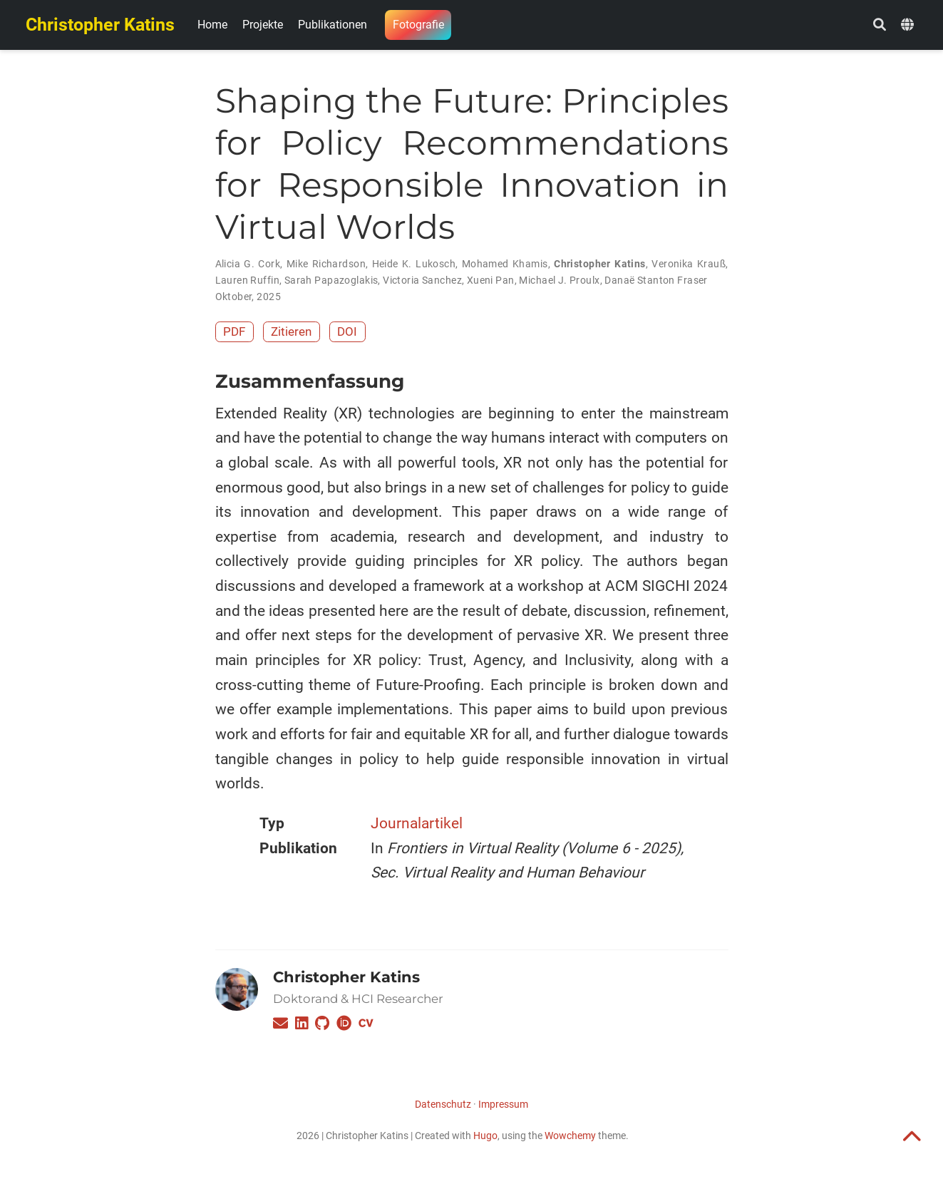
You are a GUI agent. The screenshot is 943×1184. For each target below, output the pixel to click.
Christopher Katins (100, 24)
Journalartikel (417, 823)
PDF (234, 331)
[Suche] (879, 25)
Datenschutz (443, 1104)
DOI (347, 331)
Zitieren (291, 331)
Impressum (503, 1104)
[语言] (909, 25)
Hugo (485, 1135)
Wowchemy (570, 1135)
